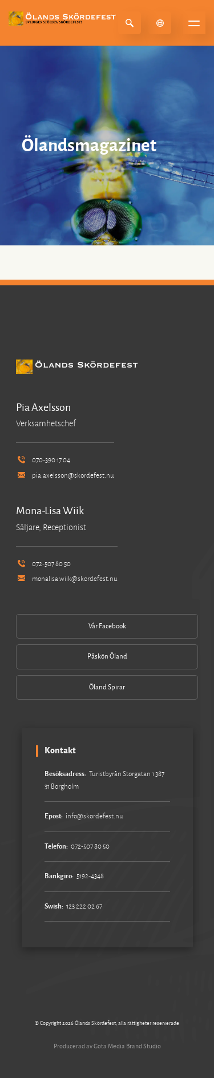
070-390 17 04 (43, 460)
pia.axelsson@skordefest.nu (65, 475)
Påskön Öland (107, 656)
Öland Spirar (107, 687)
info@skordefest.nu (94, 816)
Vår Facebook (107, 626)
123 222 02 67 (84, 906)
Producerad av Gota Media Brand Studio (107, 1046)
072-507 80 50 (43, 564)
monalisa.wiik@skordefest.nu (67, 579)
